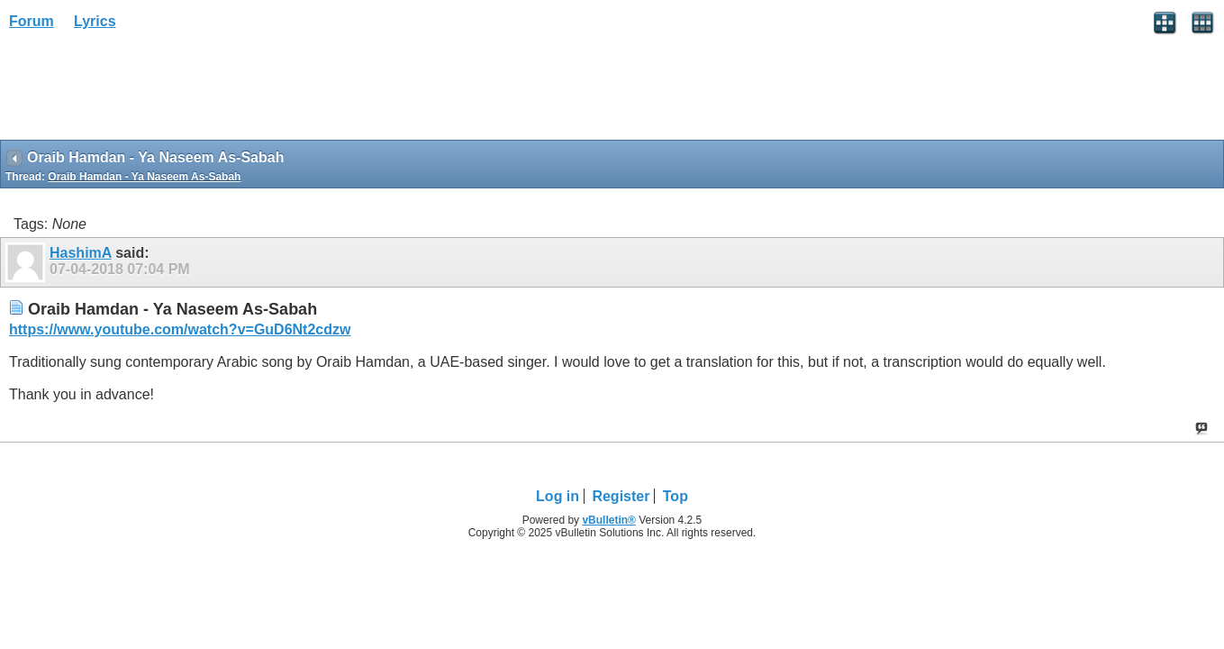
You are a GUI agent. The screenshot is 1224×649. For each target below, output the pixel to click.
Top (675, 496)
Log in (557, 496)
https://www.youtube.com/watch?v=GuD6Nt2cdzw (179, 329)
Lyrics (95, 21)
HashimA (81, 253)
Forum (31, 21)
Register (620, 496)
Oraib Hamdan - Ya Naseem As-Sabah (144, 176)
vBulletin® (609, 520)
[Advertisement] (144, 91)
